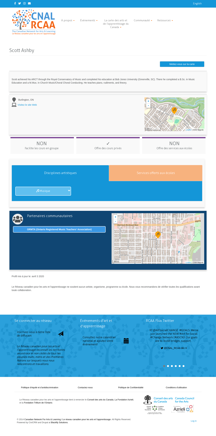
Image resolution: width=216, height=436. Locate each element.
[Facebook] (15, 3)
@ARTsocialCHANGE (165, 330)
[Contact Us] (29, 3)
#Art (182, 333)
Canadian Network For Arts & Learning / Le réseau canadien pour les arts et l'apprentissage (67, 419)
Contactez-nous (85, 387)
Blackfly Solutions (59, 422)
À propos (68, 20)
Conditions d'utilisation (176, 387)
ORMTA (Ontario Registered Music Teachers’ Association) (59, 229)
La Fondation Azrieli (124, 400)
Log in (194, 421)
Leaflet (188, 130)
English (197, 3)
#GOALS (184, 330)
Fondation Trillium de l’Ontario (38, 403)
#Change (156, 337)
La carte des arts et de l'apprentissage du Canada (116, 24)
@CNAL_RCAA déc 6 (174, 348)
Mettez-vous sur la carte (182, 64)
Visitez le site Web (27, 104)
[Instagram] (24, 3)
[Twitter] (19, 3)
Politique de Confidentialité (130, 387)
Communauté (143, 20)
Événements (89, 20)
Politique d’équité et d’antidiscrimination (39, 387)
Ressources (165, 20)
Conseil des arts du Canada (100, 400)
